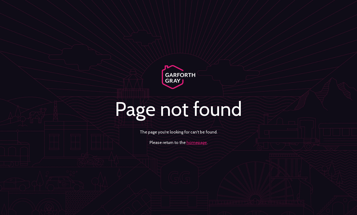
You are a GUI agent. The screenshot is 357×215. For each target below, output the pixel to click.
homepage (197, 142)
